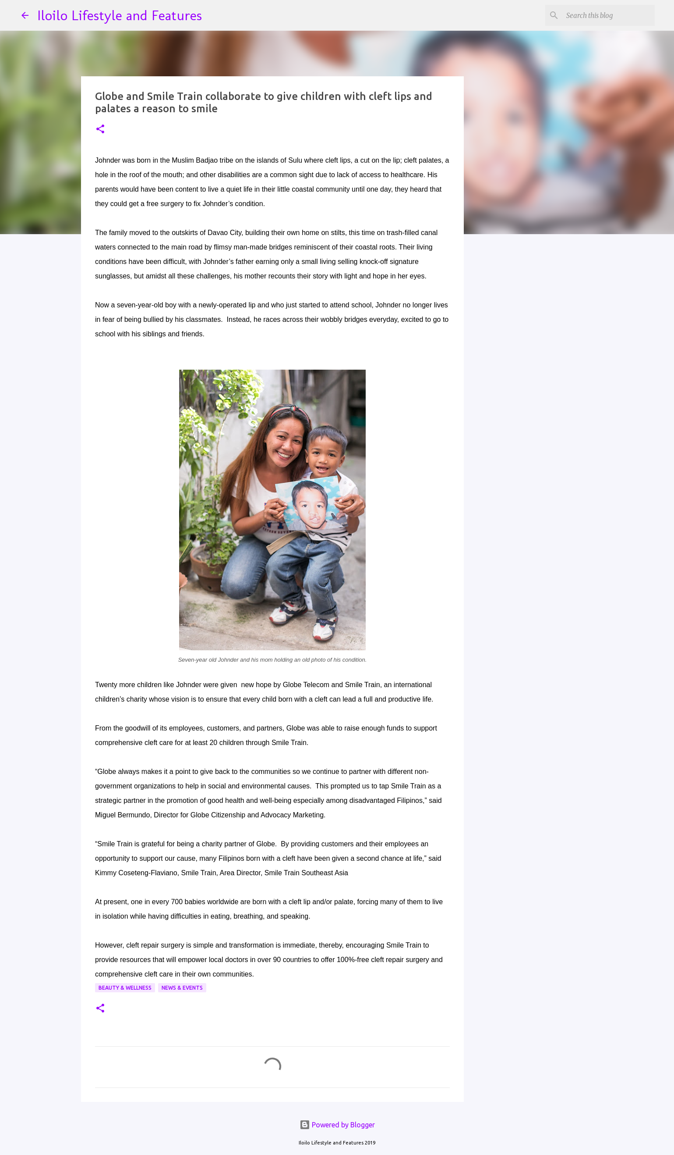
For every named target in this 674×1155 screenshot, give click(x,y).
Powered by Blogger (337, 1125)
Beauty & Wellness (125, 988)
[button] (100, 129)
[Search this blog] (609, 15)
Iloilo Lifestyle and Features (119, 15)
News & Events (182, 988)
